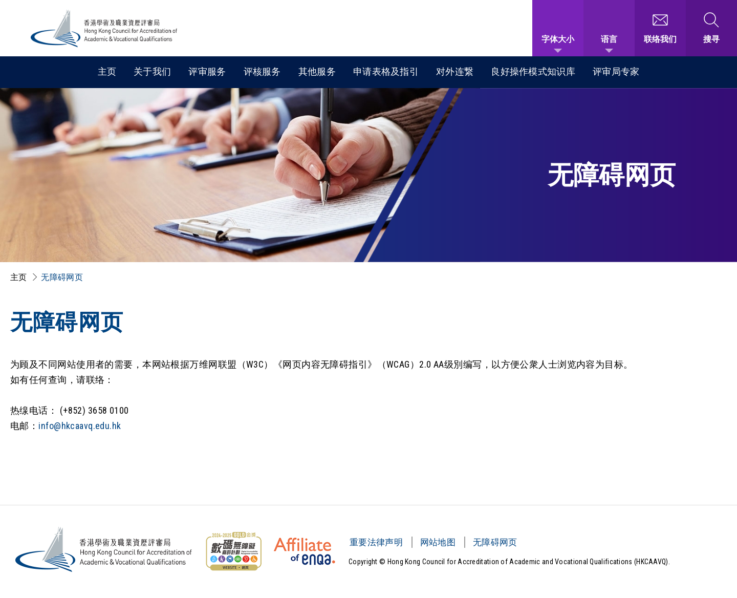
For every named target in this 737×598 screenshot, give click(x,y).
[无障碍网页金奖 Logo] (233, 551)
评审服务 (207, 71)
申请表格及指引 (386, 71)
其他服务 (317, 71)
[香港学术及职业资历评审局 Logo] (104, 28)
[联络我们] (660, 28)
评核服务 (262, 71)
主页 (107, 71)
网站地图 (438, 542)
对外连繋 (454, 71)
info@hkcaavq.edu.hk (79, 425)
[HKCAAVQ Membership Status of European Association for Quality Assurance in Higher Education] (304, 551)
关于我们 (152, 71)
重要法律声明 (376, 542)
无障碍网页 (62, 277)
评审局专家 (616, 71)
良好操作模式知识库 (533, 71)
